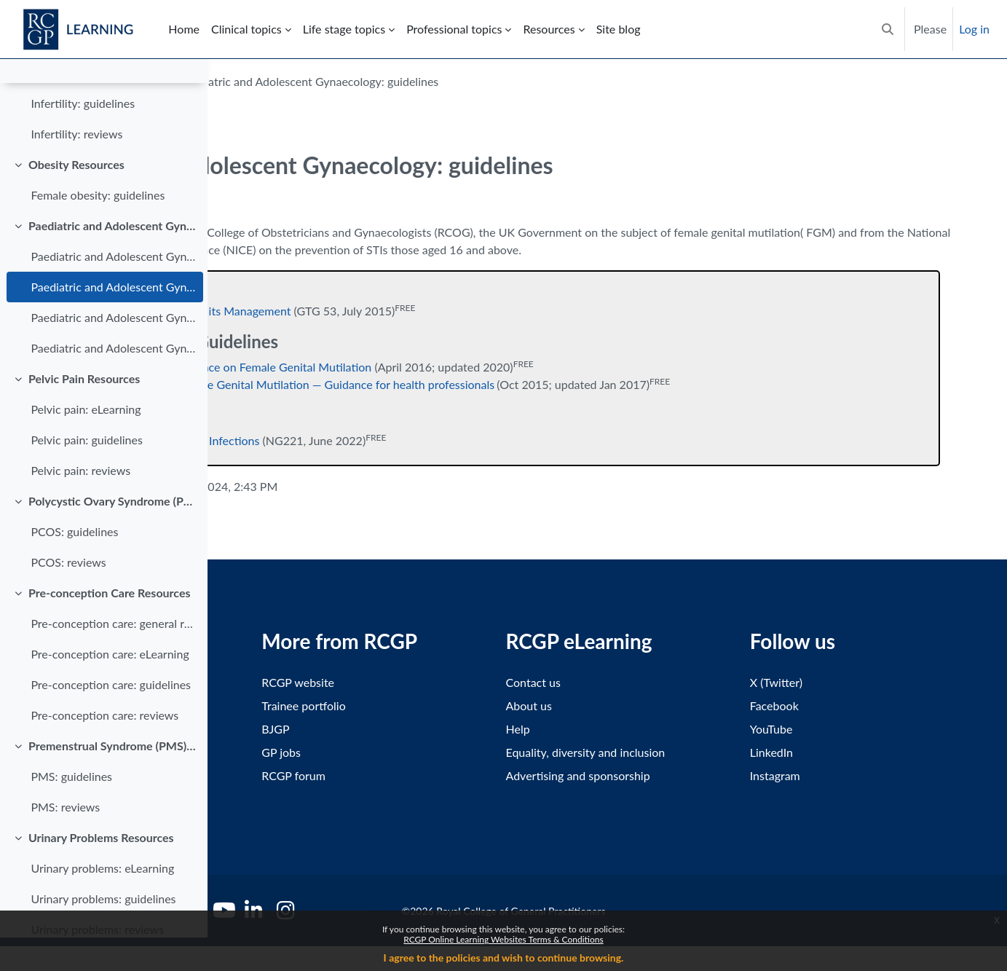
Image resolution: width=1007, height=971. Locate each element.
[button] (887, 29)
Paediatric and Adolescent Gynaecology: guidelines (113, 320)
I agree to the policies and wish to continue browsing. (504, 957)
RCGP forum (449, 775)
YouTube (823, 729)
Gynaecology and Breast (309, 81)
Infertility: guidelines (83, 137)
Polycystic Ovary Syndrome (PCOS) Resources (112, 534)
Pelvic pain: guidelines (86, 473)
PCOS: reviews (68, 595)
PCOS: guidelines (74, 565)
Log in (974, 29)
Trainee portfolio (459, 705)
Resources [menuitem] (548, 29)
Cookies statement (272, 752)
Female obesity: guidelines (98, 228)
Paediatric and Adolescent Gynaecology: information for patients (113, 381)
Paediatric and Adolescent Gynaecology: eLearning (113, 289)
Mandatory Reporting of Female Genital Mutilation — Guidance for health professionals (480, 384)
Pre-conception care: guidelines (111, 718)
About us (632, 705)
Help (621, 729)
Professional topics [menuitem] (454, 29)
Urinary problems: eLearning (102, 901)
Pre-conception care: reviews (104, 748)
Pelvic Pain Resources (84, 412)
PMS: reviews (65, 840)
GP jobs (437, 752)
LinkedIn (823, 752)
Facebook (826, 705)
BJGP (431, 729)
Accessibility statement (283, 682)
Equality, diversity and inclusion (689, 752)
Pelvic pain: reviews (80, 504)
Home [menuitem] (184, 29)
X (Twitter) (828, 682)
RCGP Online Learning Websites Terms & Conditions (503, 939)
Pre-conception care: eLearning (110, 687)
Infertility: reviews (76, 167)
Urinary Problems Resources (101, 871)
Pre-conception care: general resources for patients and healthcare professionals (113, 657)
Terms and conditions (279, 705)
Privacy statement (271, 729)
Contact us (636, 682)
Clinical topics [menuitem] (246, 29)
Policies (244, 796)
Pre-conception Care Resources (109, 626)
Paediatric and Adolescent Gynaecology (112, 259)
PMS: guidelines (71, 810)
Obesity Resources (76, 198)
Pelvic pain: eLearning (86, 442)
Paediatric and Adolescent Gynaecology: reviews (113, 351)
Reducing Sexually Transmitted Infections (364, 440)
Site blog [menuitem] (618, 29)
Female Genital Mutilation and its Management (380, 311)
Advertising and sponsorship (681, 775)
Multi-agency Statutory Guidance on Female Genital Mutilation (420, 367)
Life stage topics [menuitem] (344, 29)
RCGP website (453, 682)
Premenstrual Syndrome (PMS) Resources (112, 779)
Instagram (827, 775)
